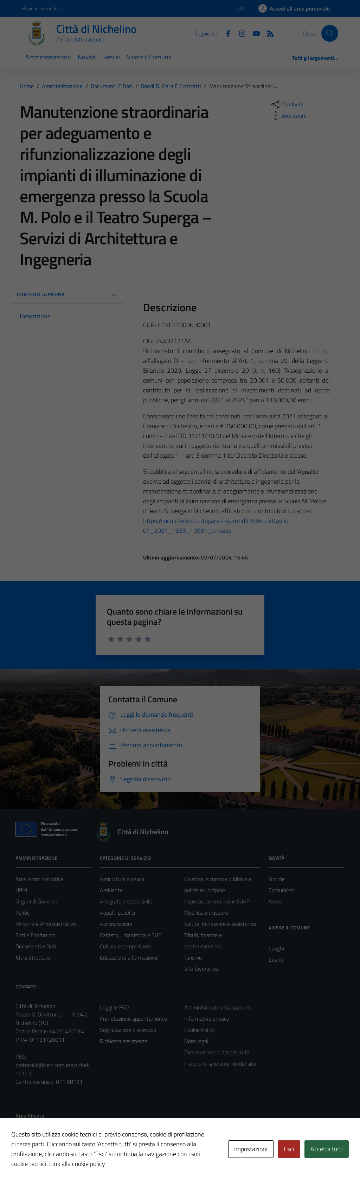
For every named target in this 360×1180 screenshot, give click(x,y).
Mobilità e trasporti (206, 912)
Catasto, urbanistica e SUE (130, 935)
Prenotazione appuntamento (133, 1018)
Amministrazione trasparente (218, 1007)
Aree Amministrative (39, 879)
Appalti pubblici (117, 912)
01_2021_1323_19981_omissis (187, 530)
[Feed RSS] (268, 33)
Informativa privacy (206, 1018)
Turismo (193, 957)
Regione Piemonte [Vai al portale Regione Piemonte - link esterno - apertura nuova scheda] (40, 8)
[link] (215, 520)
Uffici (21, 890)
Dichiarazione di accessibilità (217, 1052)
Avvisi (275, 901)
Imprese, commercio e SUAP (217, 901)
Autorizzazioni (116, 924)
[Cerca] (329, 33)
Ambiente (111, 890)
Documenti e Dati (35, 946)
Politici (23, 912)
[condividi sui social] (286, 104)
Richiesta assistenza (123, 1041)
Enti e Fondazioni (35, 935)
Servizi (111, 57)
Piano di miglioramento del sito (220, 1063)
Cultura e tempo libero (126, 946)
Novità (86, 57)
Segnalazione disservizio (128, 1030)
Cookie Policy (199, 1030)
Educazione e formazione (129, 957)
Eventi (276, 959)
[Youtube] (253, 33)
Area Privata (29, 1116)
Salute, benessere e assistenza (220, 924)
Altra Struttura (32, 957)
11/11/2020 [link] (204, 435)
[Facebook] (225, 33)
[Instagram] (239, 33)
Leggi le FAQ (114, 1007)
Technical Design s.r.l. (63, 1159)
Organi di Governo (36, 901)
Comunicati (282, 890)
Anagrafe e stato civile (126, 901)
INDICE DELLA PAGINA (67, 295)
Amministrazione (48, 57)
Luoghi (276, 948)
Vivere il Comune (149, 57)
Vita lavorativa (201, 968)
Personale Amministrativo (45, 924)
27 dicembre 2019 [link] (230, 370)
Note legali (197, 1041)
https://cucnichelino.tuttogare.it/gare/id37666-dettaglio (215, 520)
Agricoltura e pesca (122, 879)
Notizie (277, 879)
